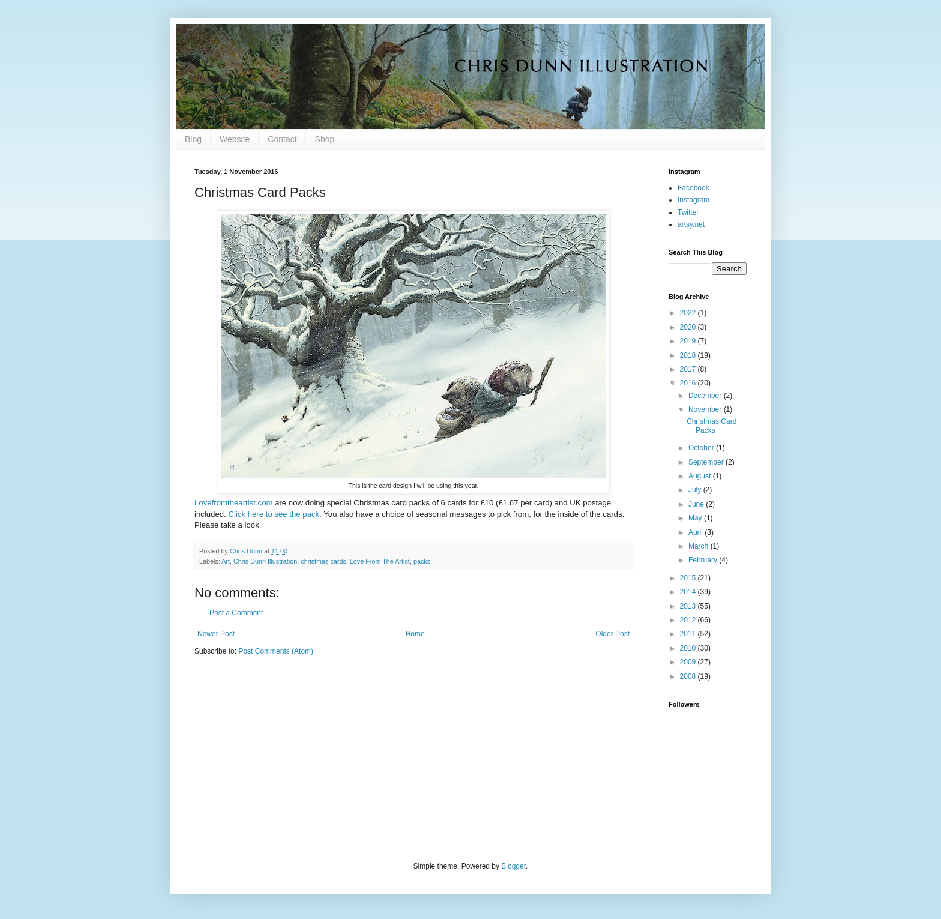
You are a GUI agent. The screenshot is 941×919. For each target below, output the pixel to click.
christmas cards (323, 561)
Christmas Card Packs (711, 425)
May (696, 518)
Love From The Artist (380, 561)
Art (225, 561)
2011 (689, 634)
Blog (193, 139)
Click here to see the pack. (274, 514)
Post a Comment (236, 613)
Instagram (693, 200)
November (706, 409)
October (702, 448)
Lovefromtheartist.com (233, 502)
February (703, 560)
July (695, 490)
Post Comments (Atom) (275, 651)
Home (415, 634)
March (699, 546)
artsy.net (691, 224)
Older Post (612, 634)
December (706, 395)
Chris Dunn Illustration (265, 561)
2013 (689, 606)
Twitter (688, 212)
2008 (689, 676)
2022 (689, 313)
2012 (689, 620)
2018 (689, 355)
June (697, 504)
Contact (282, 139)
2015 (689, 578)
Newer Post (216, 634)
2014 (689, 592)
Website (235, 139)
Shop (325, 139)
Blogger (513, 866)
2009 (689, 662)
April (696, 532)
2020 (689, 327)
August (700, 476)
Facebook (693, 188)
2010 (689, 648)
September (707, 462)
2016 (689, 383)
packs (421, 561)
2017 (689, 369)
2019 (689, 341)
